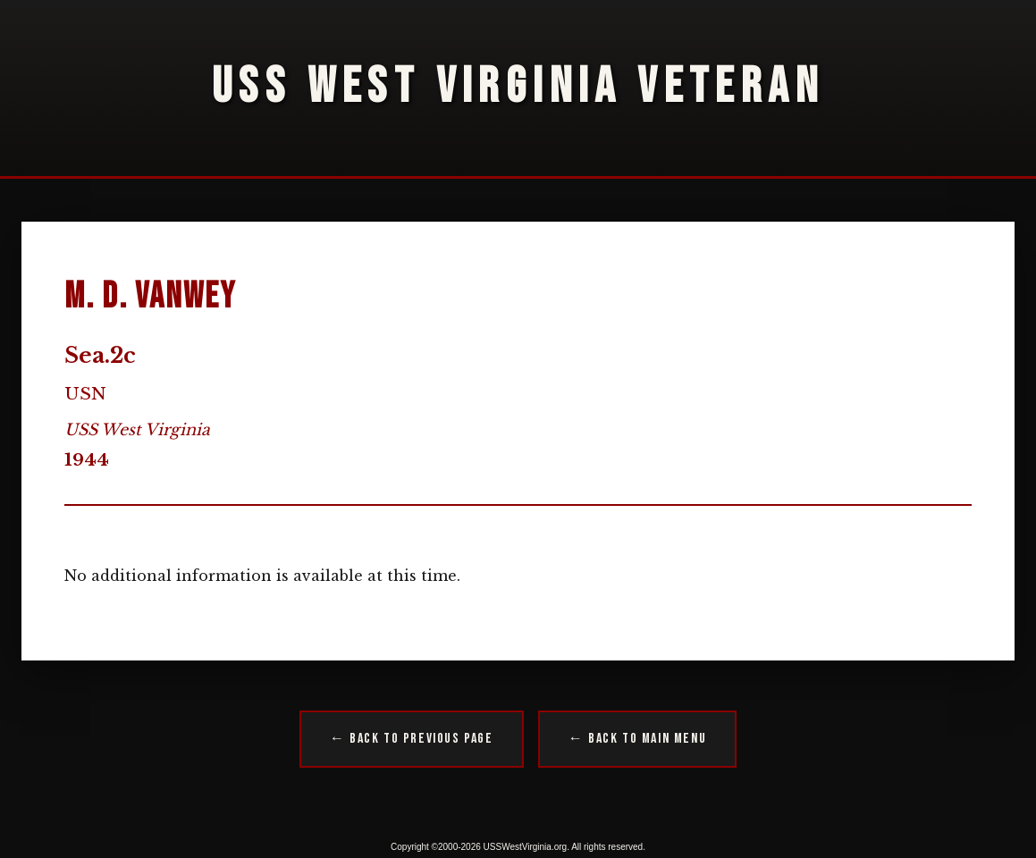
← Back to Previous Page (411, 738)
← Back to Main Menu (637, 738)
